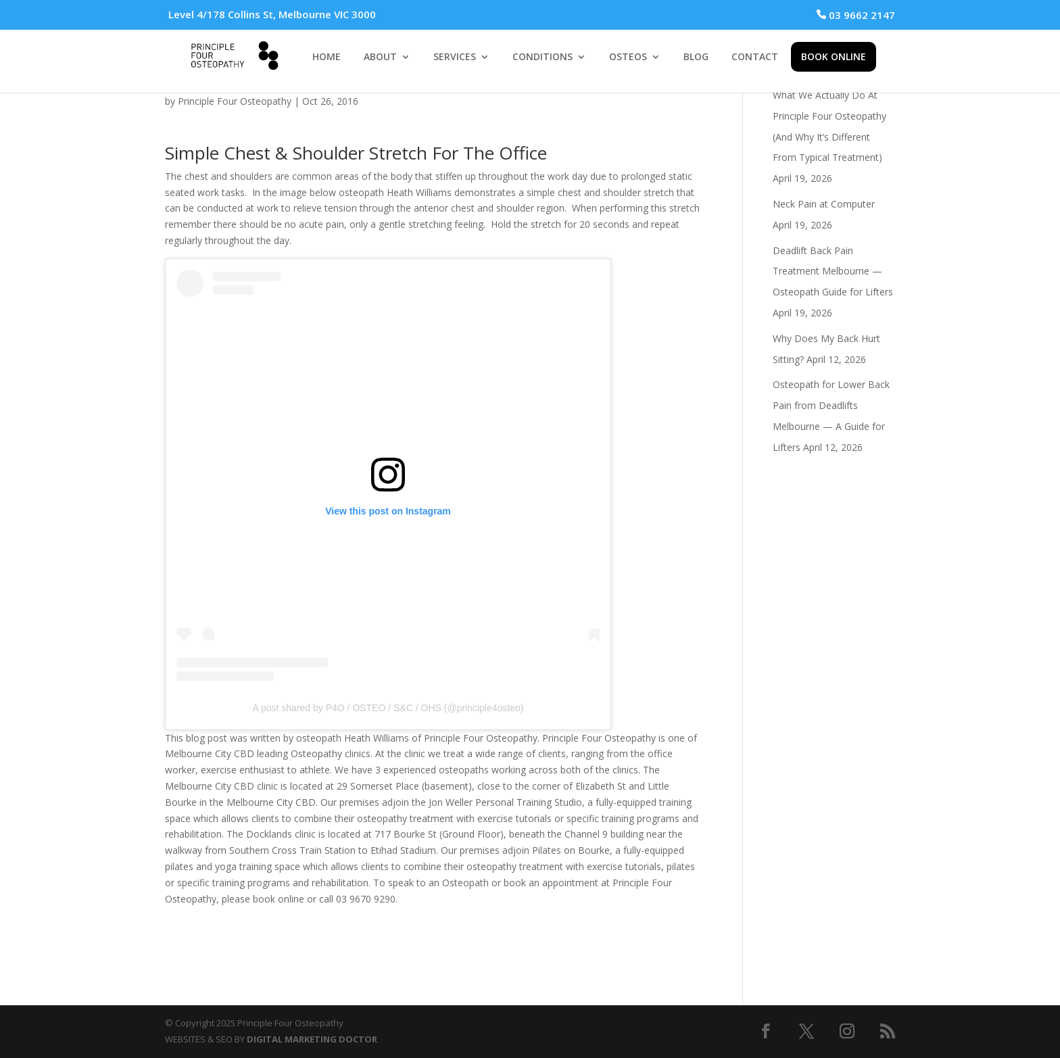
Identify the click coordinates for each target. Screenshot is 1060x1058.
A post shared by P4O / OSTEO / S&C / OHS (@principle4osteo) (388, 707)
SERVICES (454, 57)
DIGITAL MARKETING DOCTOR (312, 1039)
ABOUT (380, 57)
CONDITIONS (542, 57)
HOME (326, 57)
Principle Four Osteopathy (234, 101)
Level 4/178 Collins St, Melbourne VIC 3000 (272, 14)
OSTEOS (628, 57)
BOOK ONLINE (833, 56)
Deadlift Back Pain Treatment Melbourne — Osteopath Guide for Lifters (833, 271)
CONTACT (754, 57)
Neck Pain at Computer (824, 203)
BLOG (695, 57)
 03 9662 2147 (855, 15)
